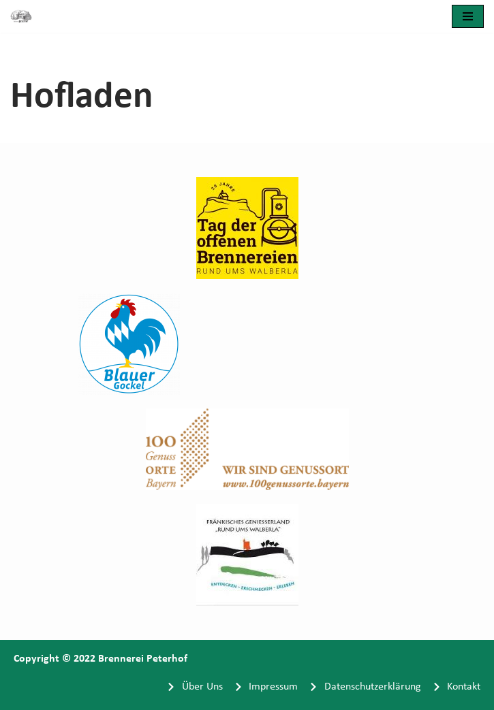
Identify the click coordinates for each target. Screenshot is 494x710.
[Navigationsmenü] (468, 16)
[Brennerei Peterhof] (24, 16)
